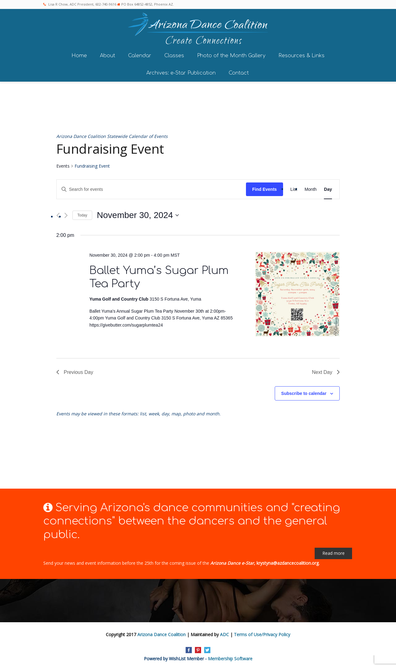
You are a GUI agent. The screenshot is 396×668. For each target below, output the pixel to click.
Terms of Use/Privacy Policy (262, 634)
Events (63, 166)
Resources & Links (301, 55)
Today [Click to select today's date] (82, 214)
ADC (224, 634)
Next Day (326, 371)
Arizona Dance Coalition (161, 634)
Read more (333, 552)
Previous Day (74, 371)
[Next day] (66, 215)
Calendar (139, 55)
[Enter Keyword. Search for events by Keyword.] (151, 189)
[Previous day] (58, 215)
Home (79, 55)
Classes (174, 55)
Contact (239, 72)
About (107, 55)
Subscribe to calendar (303, 392)
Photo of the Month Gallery (231, 55)
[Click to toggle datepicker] (138, 215)
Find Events (264, 188)
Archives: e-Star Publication (181, 72)
